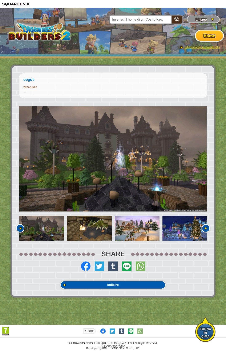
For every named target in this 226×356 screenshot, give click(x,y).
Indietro (113, 286)
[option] (113, 159)
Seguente (206, 228)
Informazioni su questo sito (202, 47)
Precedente (20, 228)
